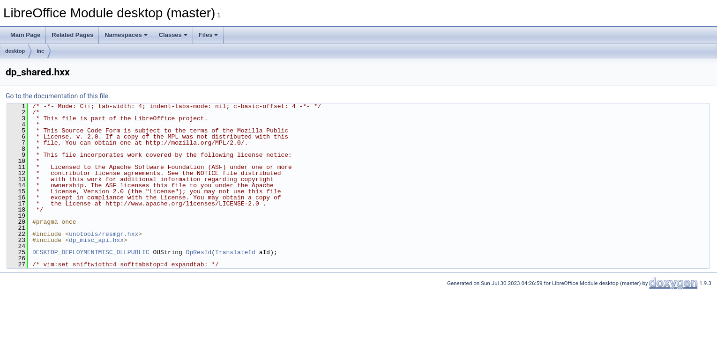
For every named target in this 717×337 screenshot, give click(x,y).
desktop (15, 51)
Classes (173, 34)
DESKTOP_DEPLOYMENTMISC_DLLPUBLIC (90, 252)
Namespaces (126, 34)
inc (40, 51)
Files (208, 34)
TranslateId (235, 252)
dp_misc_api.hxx (96, 240)
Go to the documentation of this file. (58, 96)
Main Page (25, 34)
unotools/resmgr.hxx (103, 234)
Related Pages (72, 34)
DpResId (199, 252)
